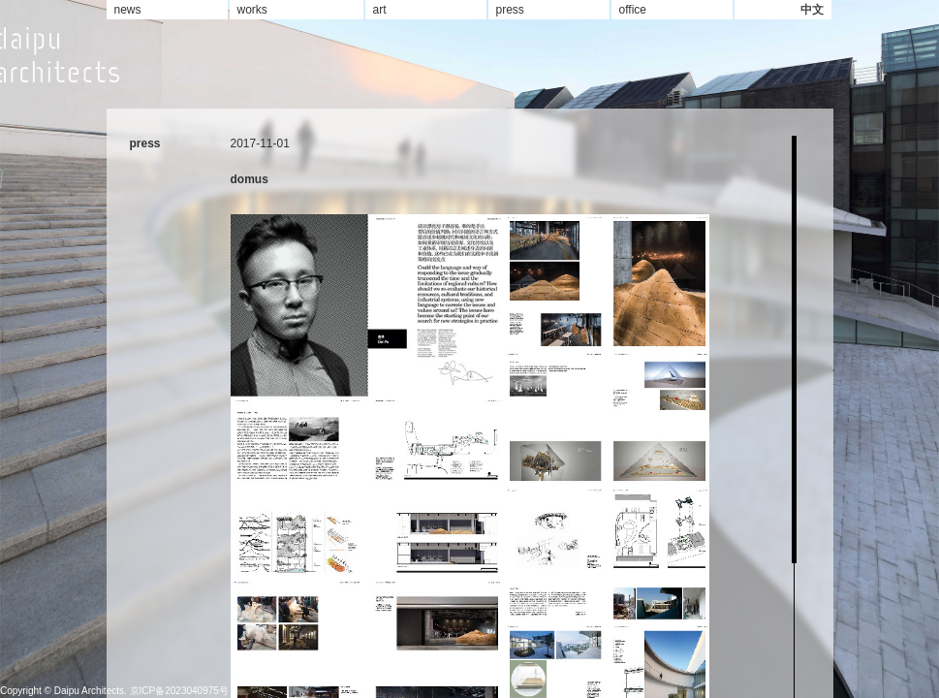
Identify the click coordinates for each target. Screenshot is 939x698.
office (632, 9)
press (510, 9)
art (380, 9)
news (127, 9)
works (252, 9)
